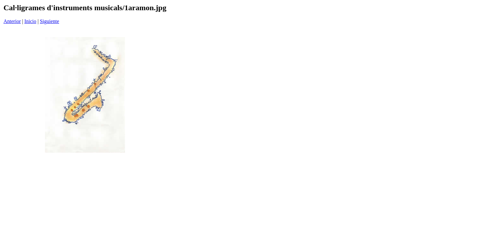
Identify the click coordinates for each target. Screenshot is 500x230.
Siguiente (49, 21)
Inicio (30, 21)
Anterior (12, 21)
